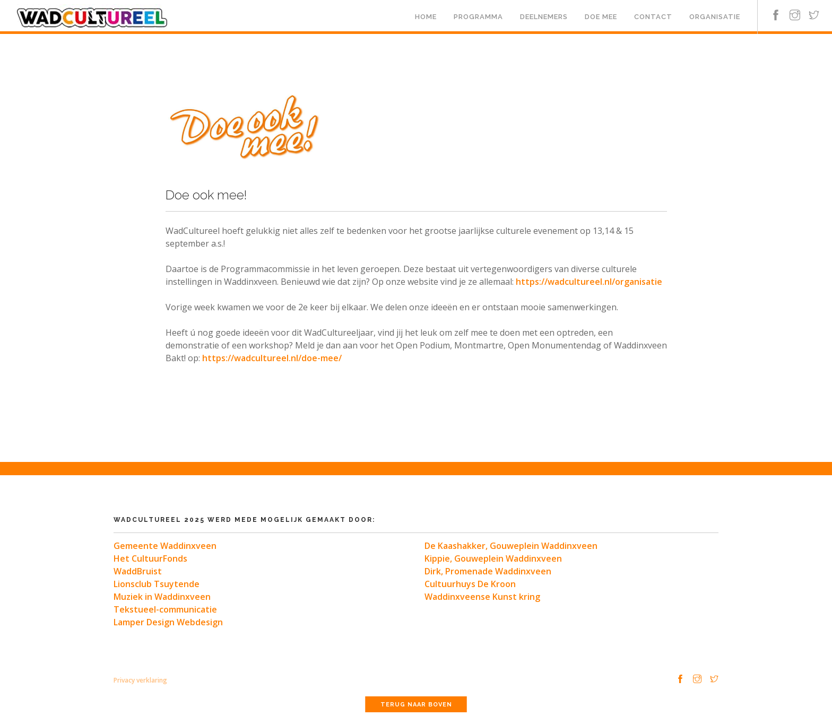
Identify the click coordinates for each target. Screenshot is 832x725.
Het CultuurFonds (150, 558)
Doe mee (601, 17)
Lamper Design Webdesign (168, 622)
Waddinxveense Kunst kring (482, 596)
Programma (478, 17)
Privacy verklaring (140, 680)
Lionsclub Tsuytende (157, 584)
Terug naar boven (416, 704)
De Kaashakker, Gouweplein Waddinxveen (510, 546)
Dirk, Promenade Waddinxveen (487, 571)
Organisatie (714, 17)
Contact (653, 17)
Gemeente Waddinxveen (165, 546)
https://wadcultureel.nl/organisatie (589, 281)
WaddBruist (138, 571)
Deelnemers (544, 17)
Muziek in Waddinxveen (162, 596)
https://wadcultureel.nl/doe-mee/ (272, 358)
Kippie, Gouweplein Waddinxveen (493, 558)
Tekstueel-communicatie (165, 609)
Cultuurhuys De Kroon (470, 584)
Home (426, 17)
